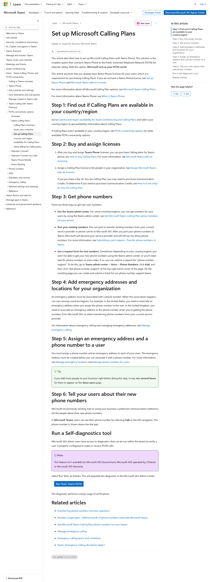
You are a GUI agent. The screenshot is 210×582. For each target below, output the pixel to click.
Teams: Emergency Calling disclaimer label (80, 545)
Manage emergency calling (72, 531)
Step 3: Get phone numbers (186, 42)
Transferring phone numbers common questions (83, 510)
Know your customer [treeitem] (24, 129)
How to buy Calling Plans (83, 156)
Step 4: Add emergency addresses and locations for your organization (189, 49)
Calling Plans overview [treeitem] (24, 124)
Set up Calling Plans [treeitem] (23, 133)
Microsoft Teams (70, 23)
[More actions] (155, 23)
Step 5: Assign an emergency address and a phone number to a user (189, 59)
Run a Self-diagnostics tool (185, 73)
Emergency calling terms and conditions (79, 538)
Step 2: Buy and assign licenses (187, 38)
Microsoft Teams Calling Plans (139, 89)
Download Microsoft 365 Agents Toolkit (185, 12)
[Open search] (195, 4)
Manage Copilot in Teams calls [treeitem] (23, 99)
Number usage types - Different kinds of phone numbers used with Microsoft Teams (102, 517)
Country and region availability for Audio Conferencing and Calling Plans (97, 119)
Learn (54, 23)
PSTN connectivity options (129, 130)
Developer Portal (153, 12)
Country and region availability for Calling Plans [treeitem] (26, 140)
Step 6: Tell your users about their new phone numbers (189, 68)
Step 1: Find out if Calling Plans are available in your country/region (188, 32)
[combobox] (21, 27)
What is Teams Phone (113, 96)
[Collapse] (38, 21)
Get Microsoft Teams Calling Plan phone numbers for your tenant (92, 524)
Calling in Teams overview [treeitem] (21, 81)
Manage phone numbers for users (111, 361)
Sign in (203, 3)
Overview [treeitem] (15, 116)
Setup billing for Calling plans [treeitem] (27, 146)
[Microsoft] (6, 4)
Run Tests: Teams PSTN (69, 483)
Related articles (180, 77)
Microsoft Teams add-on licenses (88, 82)
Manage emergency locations (72, 361)
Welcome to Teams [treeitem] (15, 33)
